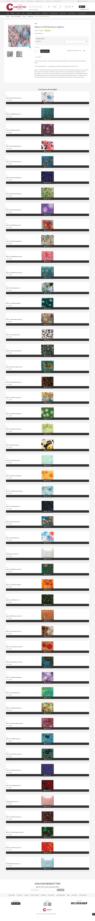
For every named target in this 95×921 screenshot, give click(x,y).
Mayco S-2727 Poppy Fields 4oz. (14, 146)
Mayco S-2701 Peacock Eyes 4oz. (14, 98)
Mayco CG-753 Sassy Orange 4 (13, 584)
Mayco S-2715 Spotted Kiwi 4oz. (14, 413)
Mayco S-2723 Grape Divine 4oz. (14, 209)
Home (7, 16)
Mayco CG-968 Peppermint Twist (14, 256)
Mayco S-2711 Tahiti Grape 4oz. (13, 161)
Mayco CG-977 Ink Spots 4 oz (13, 334)
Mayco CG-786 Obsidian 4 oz (13, 506)
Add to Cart (47, 103)
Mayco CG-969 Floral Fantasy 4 (13, 817)
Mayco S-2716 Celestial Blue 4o (13, 177)
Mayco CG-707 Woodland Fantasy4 (14, 832)
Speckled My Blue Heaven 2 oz (13, 863)
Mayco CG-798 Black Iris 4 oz (13, 600)
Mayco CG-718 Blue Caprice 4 (13, 738)
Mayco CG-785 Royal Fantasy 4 (13, 770)
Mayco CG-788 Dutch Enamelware (14, 491)
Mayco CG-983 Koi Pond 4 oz (13, 521)
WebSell (54, 913)
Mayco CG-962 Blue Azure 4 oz (13, 114)
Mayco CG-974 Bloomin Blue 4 (13, 303)
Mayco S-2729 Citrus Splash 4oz (14, 475)
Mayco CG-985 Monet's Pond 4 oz (14, 662)
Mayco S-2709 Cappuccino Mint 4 (14, 319)
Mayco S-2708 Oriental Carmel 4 (14, 616)
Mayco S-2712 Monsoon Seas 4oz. (14, 272)
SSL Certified (16, 903)
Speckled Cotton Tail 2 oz (12, 554)
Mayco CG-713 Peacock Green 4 (14, 754)
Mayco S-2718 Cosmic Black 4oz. (14, 350)
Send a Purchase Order (73, 50)
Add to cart (44, 51)
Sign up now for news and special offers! (47, 887)
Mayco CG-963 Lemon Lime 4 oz (13, 429)
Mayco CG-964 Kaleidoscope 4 (13, 225)
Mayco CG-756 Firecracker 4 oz (13, 847)
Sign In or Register (83, 1)
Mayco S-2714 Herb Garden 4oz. (14, 193)
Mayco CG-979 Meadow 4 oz (13, 692)
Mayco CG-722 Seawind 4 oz (13, 288)
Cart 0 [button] (82, 6)
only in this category (33, 9)
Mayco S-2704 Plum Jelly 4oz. (13, 130)
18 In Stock (37, 47)
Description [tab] (38, 57)
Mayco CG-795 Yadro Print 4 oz (13, 631)
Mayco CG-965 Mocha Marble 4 (13, 241)
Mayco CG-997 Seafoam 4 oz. (13, 460)
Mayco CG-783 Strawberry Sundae (14, 723)
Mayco (24, 16)
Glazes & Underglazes (16, 16)
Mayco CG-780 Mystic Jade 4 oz (14, 569)
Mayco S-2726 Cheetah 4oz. (13, 445)
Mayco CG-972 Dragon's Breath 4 (14, 646)
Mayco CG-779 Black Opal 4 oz (13, 785)
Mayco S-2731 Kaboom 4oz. (12, 537)
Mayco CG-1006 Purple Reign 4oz (14, 677)
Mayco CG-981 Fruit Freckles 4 (13, 397)
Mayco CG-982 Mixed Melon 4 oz (14, 708)
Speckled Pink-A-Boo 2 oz (12, 801)
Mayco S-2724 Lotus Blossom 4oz (14, 367)
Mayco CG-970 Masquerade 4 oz (14, 382)
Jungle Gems (31, 16)
